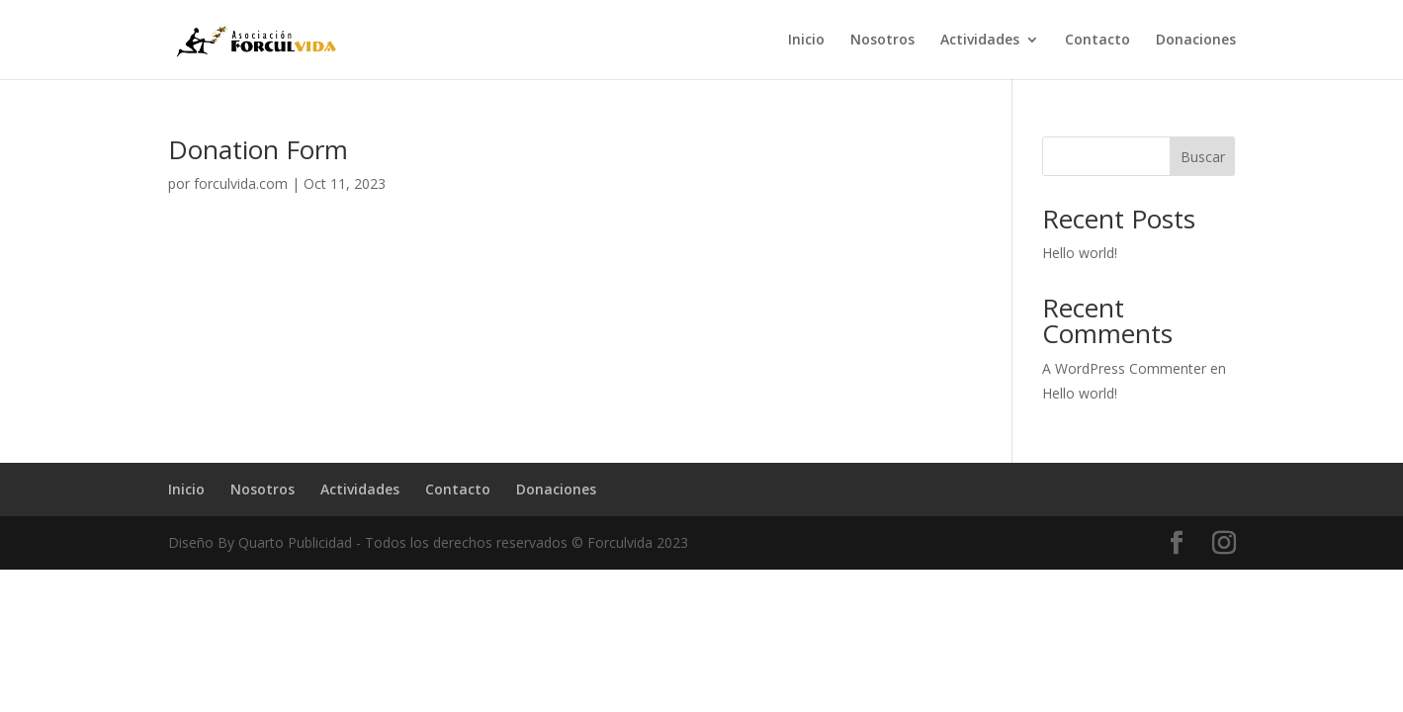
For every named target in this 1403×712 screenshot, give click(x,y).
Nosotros (882, 40)
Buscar (1203, 156)
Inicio (806, 40)
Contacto (1097, 40)
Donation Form (258, 149)
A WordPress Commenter (1124, 368)
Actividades (979, 40)
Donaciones (1196, 40)
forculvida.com (241, 183)
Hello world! (1079, 252)
